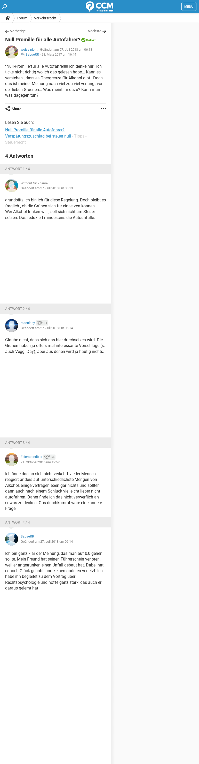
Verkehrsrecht (45, 18)
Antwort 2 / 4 (17, 309)
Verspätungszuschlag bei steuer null (38, 136)
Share (16, 109)
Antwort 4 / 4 (17, 522)
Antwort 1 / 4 (17, 169)
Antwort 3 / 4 (17, 443)
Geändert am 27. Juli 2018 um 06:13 (47, 188)
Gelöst (90, 40)
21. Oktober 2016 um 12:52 (40, 462)
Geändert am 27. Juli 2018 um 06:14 (47, 328)
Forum (22, 18)
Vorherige (18, 31)
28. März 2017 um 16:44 (59, 54)
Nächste (94, 31)
